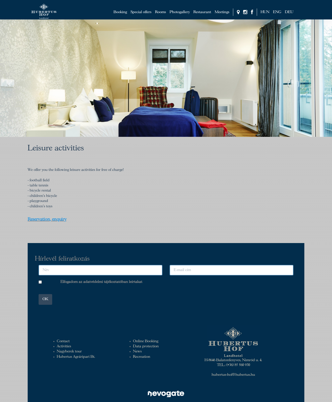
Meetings (222, 12)
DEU (289, 12)
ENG (277, 12)
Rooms (160, 12)
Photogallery (180, 12)
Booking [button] (120, 12)
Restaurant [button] (202, 12)
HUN (265, 12)
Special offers (141, 12)
